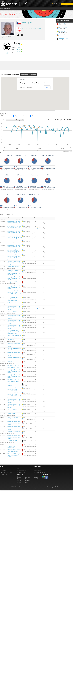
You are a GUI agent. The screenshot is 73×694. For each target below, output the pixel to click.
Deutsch (19, 479)
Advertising (20, 469)
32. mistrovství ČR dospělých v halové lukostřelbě (14, 450)
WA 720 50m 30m (63, 27)
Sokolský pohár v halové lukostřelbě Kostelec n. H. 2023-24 (13, 423)
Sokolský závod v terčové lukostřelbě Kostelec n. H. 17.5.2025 (13, 322)
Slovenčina (36, 479)
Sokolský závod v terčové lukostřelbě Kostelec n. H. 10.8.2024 (13, 401)
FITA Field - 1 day (63, 38)
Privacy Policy (3, 474)
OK (47, 87)
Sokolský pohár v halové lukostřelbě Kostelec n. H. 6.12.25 (13, 278)
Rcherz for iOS (21, 472)
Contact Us (3, 470)
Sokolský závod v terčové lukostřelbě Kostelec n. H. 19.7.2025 (13, 308)
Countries (36, 5)
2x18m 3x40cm (63, 35)
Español (19, 482)
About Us (2, 469)
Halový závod (10, 339)
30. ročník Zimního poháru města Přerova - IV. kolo (14, 349)
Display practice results (37, 116)
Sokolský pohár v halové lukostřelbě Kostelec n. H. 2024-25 (13, 345)
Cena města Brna (11, 302)
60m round (62, 24)
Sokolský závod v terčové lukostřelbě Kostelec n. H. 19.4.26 (13, 246)
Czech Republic (27, 23)
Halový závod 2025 (12, 282)
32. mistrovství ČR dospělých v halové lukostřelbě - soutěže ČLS (14, 455)
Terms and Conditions (6, 472)
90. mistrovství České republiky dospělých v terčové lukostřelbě (12, 389)
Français (27, 477)
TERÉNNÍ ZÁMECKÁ (12, 440)
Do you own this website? (26, 87)
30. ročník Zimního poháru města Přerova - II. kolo (14, 366)
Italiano (27, 479)
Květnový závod (11, 241)
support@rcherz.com (56, 487)
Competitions (26, 5)
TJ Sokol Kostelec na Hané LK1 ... (32, 29)
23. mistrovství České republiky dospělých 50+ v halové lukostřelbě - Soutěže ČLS (14, 257)
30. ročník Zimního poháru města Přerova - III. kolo (14, 358)
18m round (62, 31)
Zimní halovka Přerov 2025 (14, 335)
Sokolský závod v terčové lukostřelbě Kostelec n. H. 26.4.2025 (13, 327)
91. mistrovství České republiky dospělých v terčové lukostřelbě (12, 299)
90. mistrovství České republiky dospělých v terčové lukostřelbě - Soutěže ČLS (14, 395)
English (19, 480)
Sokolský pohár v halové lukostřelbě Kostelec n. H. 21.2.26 (13, 263)
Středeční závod (11, 413)
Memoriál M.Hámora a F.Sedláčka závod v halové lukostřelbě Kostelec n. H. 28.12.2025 (13, 272)
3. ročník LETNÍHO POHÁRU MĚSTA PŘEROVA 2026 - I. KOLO (14, 227)
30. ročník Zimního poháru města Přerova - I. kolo (14, 380)
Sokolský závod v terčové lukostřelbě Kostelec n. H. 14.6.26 (13, 223)
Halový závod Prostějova (13, 431)
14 (6, 53)
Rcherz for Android (22, 470)
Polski (26, 482)
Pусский (35, 477)
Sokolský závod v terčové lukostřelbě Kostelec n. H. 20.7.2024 (13, 406)
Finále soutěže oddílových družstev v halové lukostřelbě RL (13, 446)
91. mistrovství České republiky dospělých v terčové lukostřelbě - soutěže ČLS (14, 293)
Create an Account (67, 4)
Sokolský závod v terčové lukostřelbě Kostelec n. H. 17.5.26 (13, 232)
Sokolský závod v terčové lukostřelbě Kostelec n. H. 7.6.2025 (13, 317)
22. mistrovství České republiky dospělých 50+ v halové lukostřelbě (13, 332)
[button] (63, 99)
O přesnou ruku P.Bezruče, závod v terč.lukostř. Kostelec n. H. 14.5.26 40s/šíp (14, 237)
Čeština (19, 477)
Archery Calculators (39, 472)
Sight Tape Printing (5, 8)
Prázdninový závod (12, 311)
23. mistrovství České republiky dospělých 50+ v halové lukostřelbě (13, 251)
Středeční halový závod (13, 266)
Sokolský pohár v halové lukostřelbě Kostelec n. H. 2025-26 (13, 287)
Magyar (27, 480)
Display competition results (22, 116)
